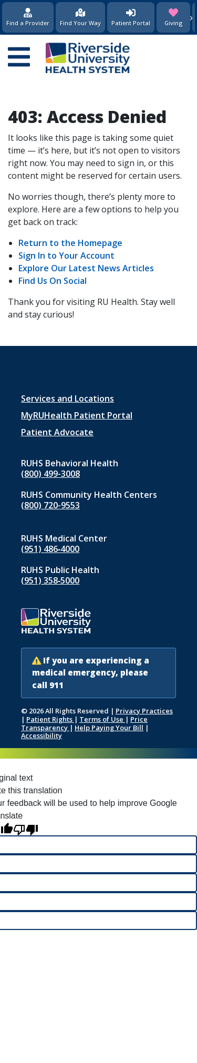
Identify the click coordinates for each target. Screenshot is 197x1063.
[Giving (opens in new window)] (173, 17)
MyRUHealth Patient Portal (76, 415)
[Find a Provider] (28, 17)
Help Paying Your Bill (109, 727)
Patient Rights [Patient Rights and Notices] (50, 719)
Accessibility (41, 735)
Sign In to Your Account (66, 255)
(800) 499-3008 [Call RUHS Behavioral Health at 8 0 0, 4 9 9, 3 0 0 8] (50, 473)
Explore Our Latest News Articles (86, 268)
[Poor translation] (25, 828)
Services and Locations (67, 398)
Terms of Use (102, 719)
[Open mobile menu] (19, 57)
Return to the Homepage (70, 243)
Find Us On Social (52, 281)
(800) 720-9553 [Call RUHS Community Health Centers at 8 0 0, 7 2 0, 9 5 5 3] (50, 505)
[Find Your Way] (80, 17)
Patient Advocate (57, 432)
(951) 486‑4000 (50, 549)
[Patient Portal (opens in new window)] (130, 17)
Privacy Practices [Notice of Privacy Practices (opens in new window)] (144, 711)
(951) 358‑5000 (50, 580)
